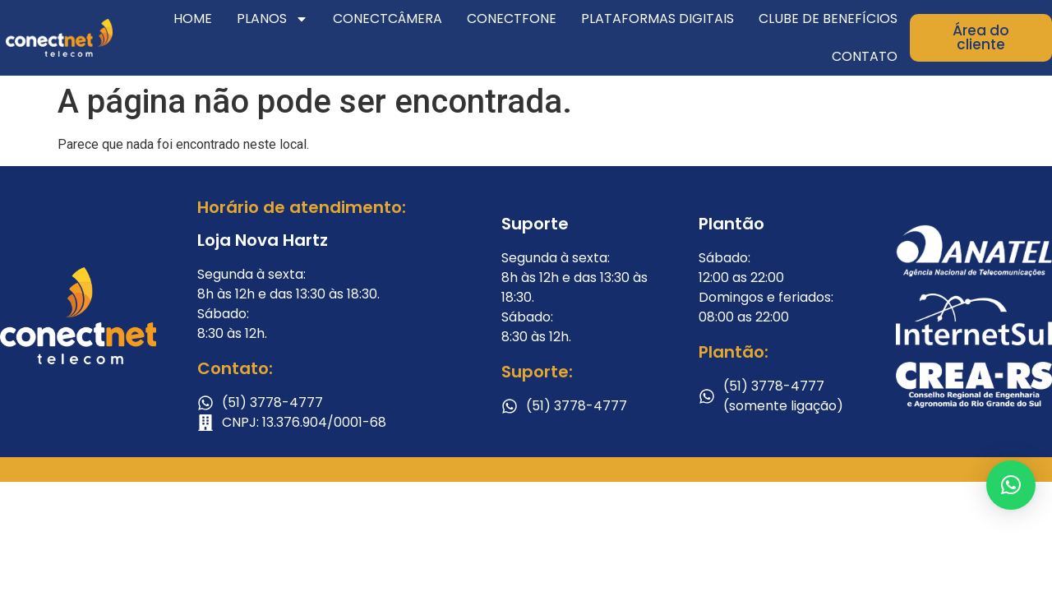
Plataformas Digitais (657, 18)
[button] (1011, 485)
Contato (864, 56)
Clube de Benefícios (828, 18)
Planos (272, 19)
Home (192, 18)
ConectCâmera (387, 18)
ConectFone (511, 18)
